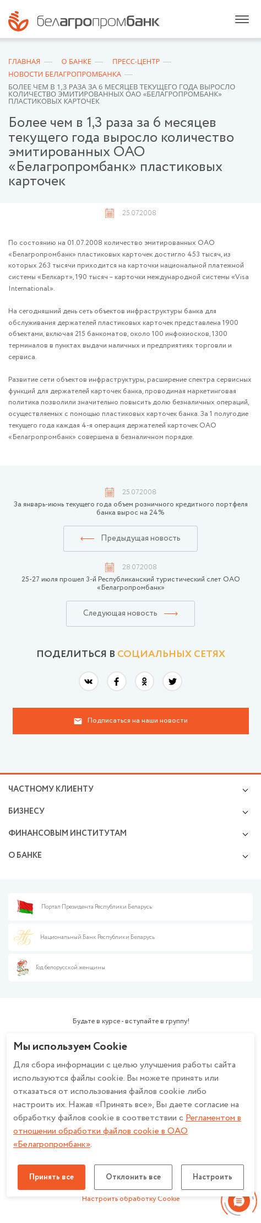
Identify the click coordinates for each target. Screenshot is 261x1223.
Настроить (212, 1177)
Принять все (51, 1177)
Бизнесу (26, 811)
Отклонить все (133, 1177)
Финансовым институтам (67, 833)
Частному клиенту (51, 789)
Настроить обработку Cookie (131, 1199)
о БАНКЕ (25, 856)
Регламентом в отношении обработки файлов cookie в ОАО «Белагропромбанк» (127, 1131)
